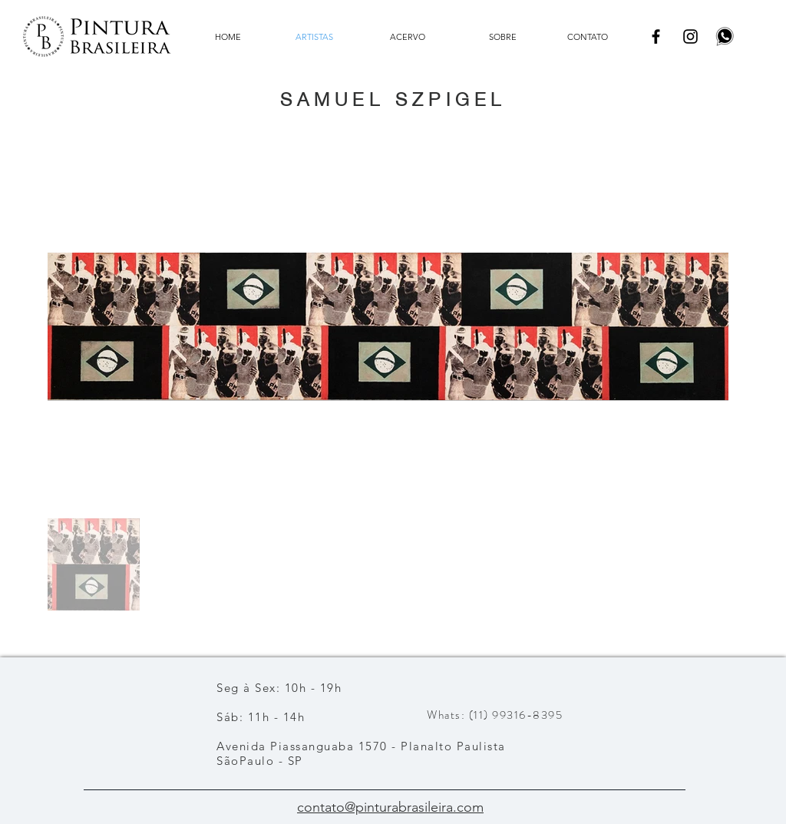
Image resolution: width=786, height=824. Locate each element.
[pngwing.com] (725, 36)
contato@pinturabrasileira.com (390, 807)
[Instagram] (690, 36)
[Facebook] (655, 36)
